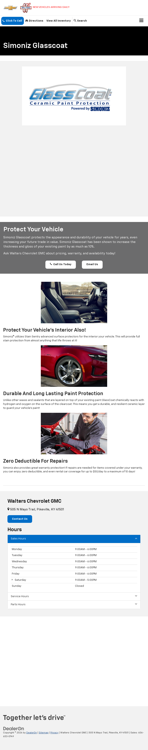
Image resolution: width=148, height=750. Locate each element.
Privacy (54, 733)
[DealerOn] (13, 728)
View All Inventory (58, 21)
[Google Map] (74, 658)
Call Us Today (60, 264)
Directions (34, 20)
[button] (12, 21)
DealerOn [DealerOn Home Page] (31, 733)
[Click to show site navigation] (141, 21)
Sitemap (44, 733)
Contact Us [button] (20, 519)
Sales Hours (74, 538)
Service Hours (74, 596)
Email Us (92, 264)
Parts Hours (74, 604)
